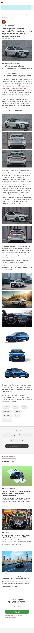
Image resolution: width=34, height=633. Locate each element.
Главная (4, 14)
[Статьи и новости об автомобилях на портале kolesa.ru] (10, 2)
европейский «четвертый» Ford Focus (14, 88)
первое (4, 86)
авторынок (6, 411)
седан (15, 407)
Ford (16, 415)
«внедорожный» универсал (20, 95)
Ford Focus (6, 420)
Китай (24, 407)
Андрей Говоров (9, 25)
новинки (17, 411)
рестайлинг (6, 415)
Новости (10, 14)
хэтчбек (5, 407)
